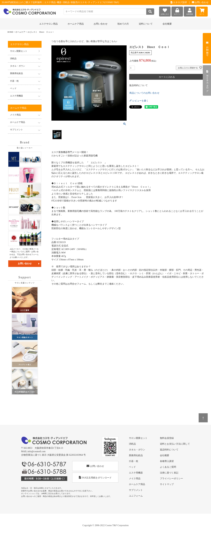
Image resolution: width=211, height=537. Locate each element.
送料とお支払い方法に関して (175, 444)
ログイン (177, 11)
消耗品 (132, 444)
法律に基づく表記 (169, 473)
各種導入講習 (167, 461)
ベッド (132, 467)
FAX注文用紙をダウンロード (95, 477)
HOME (10, 32)
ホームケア (20, 32)
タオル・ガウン (137, 449)
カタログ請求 (179, 2)
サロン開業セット (18, 51)
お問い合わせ (200, 2)
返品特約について (138, 85)
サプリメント (136, 490)
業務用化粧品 (136, 455)
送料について (146, 24)
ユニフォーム (136, 496)
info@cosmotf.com (36, 451)
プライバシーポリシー (171, 478)
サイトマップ (167, 484)
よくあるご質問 (168, 467)
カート (202, 11)
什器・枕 (133, 461)
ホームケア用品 (137, 484)
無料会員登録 (167, 438)
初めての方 (123, 24)
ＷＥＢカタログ (207, 80)
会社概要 (167, 24)
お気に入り (165, 11)
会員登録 (189, 11)
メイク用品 (134, 478)
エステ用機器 (136, 473)
